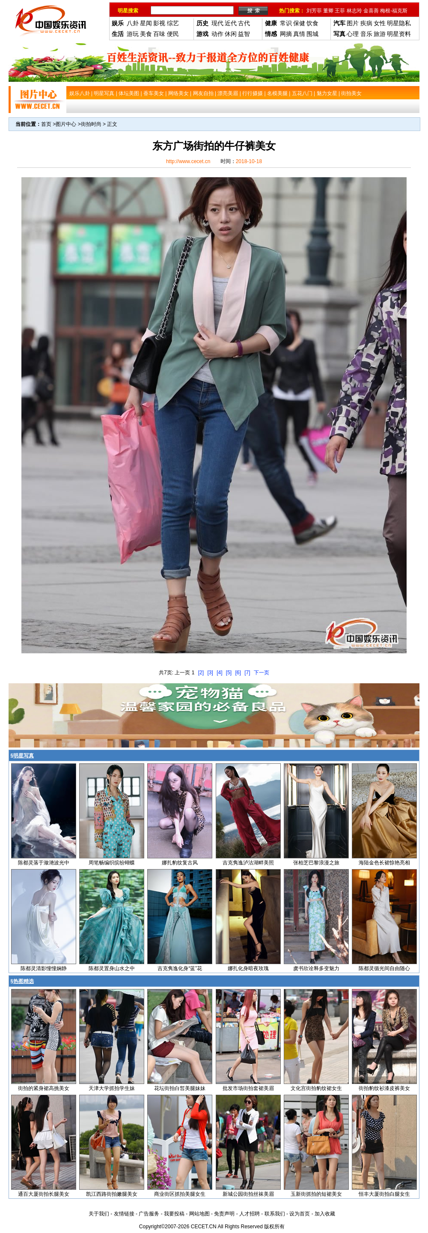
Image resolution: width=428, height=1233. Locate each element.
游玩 (133, 33)
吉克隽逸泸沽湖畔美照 (248, 863)
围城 (312, 33)
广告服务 (149, 1214)
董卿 (328, 11)
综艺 (173, 23)
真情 (299, 33)
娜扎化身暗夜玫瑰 (248, 968)
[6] (238, 673)
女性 (380, 23)
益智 (244, 33)
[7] (247, 673)
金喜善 (371, 11)
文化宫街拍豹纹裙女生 (316, 1088)
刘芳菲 (314, 11)
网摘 (286, 33)
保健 (299, 23)
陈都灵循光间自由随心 (384, 968)
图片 (353, 23)
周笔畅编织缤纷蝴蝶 (112, 863)
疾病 (366, 23)
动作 (217, 33)
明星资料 (399, 33)
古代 (244, 23)
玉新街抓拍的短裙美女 (316, 1194)
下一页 (261, 673)
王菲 (340, 11)
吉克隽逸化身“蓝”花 (180, 968)
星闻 (146, 23)
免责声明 (224, 1214)
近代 (231, 23)
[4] (219, 673)
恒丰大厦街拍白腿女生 (384, 1194)
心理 (353, 33)
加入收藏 (325, 1214)
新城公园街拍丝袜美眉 (248, 1194)
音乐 (366, 33)
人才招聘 (249, 1214)
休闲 (231, 33)
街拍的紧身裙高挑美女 (43, 1088)
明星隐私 (399, 23)
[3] (210, 673)
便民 (173, 33)
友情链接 (124, 1214)
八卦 (133, 23)
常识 (286, 23)
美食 (146, 33)
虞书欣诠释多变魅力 (316, 968)
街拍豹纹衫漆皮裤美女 (384, 1088)
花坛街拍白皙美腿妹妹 (179, 1088)
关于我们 (99, 1214)
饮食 (312, 23)
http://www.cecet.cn (188, 161)
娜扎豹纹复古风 (180, 863)
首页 (46, 124)
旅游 (380, 33)
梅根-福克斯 (393, 11)
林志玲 (354, 11)
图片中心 (66, 124)
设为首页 (299, 1214)
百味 (159, 33)
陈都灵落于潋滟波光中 (43, 863)
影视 (159, 23)
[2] (201, 673)
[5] (229, 673)
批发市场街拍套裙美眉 (248, 1088)
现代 (217, 23)
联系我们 (275, 1214)
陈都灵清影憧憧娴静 (44, 968)
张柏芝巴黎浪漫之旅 (316, 863)
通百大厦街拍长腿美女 (43, 1194)
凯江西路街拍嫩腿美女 (111, 1194)
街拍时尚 (91, 124)
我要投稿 (174, 1214)
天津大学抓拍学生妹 (112, 1088)
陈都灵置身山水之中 (112, 968)
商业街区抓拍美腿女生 (179, 1194)
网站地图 (199, 1214)
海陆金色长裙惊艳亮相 (384, 863)
